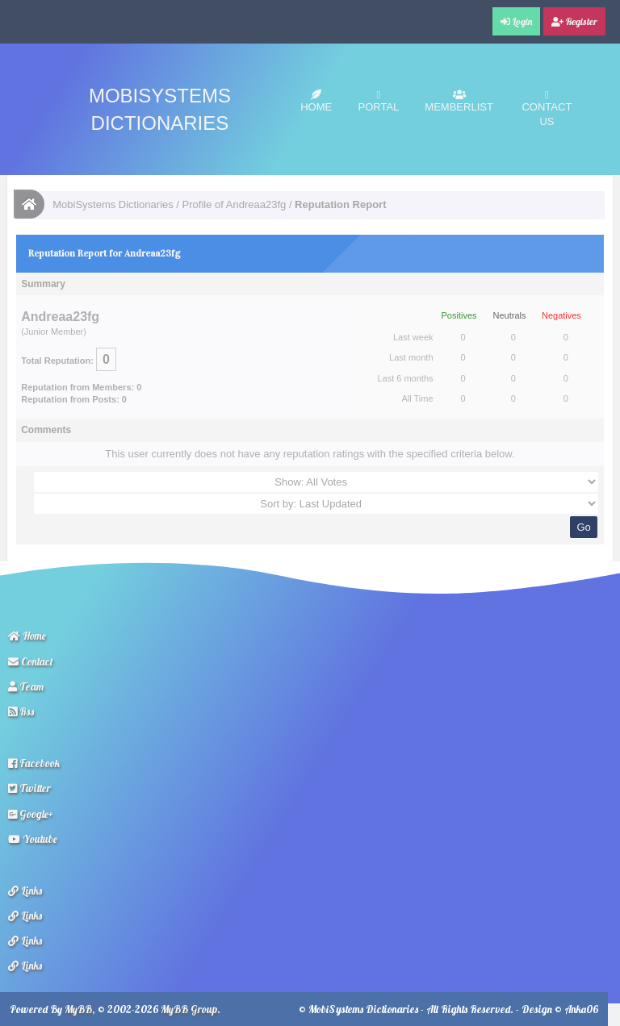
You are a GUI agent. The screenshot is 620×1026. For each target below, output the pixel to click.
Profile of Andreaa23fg (234, 204)
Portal (379, 101)
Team (26, 686)
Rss (21, 711)
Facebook (34, 763)
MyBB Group (189, 1009)
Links (25, 890)
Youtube (32, 838)
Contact (30, 661)
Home (316, 101)
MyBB (78, 1009)
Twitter (29, 788)
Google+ (30, 813)
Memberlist (459, 101)
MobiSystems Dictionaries (113, 204)
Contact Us (547, 108)
